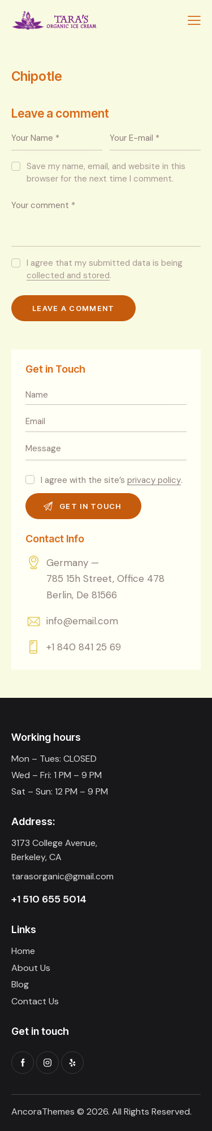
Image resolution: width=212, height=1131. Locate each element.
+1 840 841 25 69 (83, 647)
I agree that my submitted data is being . (105, 269)
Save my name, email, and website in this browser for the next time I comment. (106, 172)
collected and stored (68, 275)
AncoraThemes (43, 1111)
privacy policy (154, 480)
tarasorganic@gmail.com (62, 876)
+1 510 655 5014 (48, 899)
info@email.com (82, 621)
